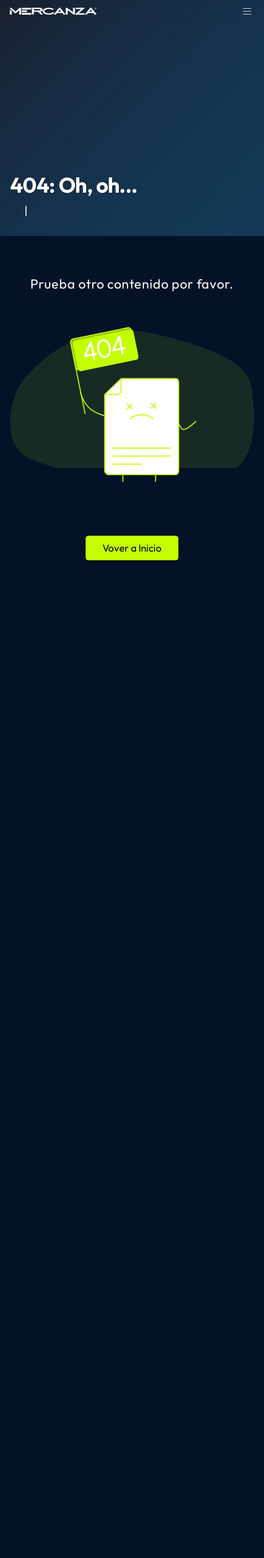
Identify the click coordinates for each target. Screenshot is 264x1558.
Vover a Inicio (132, 547)
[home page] (53, 11)
